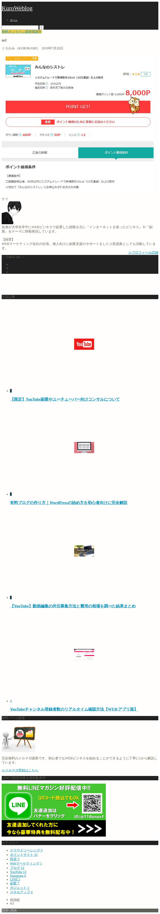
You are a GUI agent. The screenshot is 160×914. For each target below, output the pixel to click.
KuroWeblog (17, 8)
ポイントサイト (24, 854)
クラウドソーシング (26, 850)
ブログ (17, 868)
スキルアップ (21, 892)
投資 (14, 859)
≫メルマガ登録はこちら (20, 770)
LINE (15, 879)
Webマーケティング (26, 863)
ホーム (14, 20)
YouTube (18, 872)
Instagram (18, 875)
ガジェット (19, 888)
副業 (14, 883)
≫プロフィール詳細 (143, 252)
